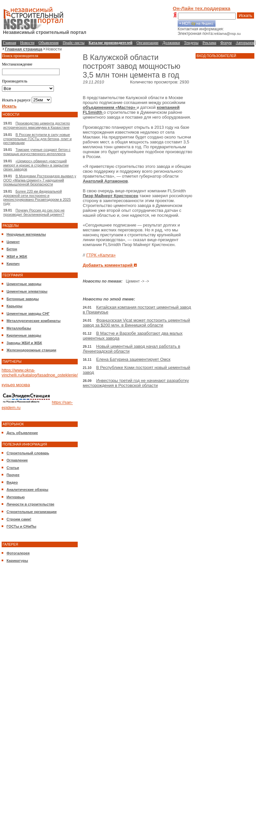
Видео (12, 482)
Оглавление (17, 460)
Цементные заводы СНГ (28, 313)
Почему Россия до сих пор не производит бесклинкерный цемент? (34, 212)
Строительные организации (31, 512)
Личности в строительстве (30, 504)
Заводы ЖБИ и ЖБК (24, 343)
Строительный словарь (28, 453)
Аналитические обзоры (27, 489)
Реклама (209, 42)
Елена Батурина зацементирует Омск (133, 359)
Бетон (12, 249)
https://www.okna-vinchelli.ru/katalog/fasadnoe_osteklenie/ (40, 372)
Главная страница (23, 49)
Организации (147, 42)
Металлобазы (19, 328)
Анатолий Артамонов (105, 181)
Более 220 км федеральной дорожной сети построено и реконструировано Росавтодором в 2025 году (37, 197)
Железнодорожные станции (31, 350)
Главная (9, 42)
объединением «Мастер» (109, 107)
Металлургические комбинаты (33, 321)
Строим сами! (19, 519)
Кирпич (13, 264)
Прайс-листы (74, 42)
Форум (226, 42)
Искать (245, 15)
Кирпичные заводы (24, 335)
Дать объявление (22, 433)
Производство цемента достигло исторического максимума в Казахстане (36, 125)
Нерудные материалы (26, 234)
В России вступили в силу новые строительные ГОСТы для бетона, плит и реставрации (37, 139)
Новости (27, 42)
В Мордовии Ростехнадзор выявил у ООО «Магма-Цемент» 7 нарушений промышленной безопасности (39, 180)
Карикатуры (17, 561)
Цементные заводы (24, 284)
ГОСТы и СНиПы (21, 526)
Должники (171, 42)
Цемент (13, 242)
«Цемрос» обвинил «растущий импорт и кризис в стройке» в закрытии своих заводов (36, 165)
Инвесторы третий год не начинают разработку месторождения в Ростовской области (136, 383)
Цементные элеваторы (27, 291)
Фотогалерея (18, 553)
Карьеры (15, 306)
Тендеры (191, 42)
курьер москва (16, 384)
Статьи (13, 468)
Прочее (13, 475)
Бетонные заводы (23, 299)
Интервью (16, 497)
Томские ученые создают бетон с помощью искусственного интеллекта (37, 152)
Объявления (48, 42)
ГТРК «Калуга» (101, 255)
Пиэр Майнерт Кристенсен (110, 195)
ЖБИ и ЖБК (17, 256)
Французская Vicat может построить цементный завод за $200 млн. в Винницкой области (136, 323)
